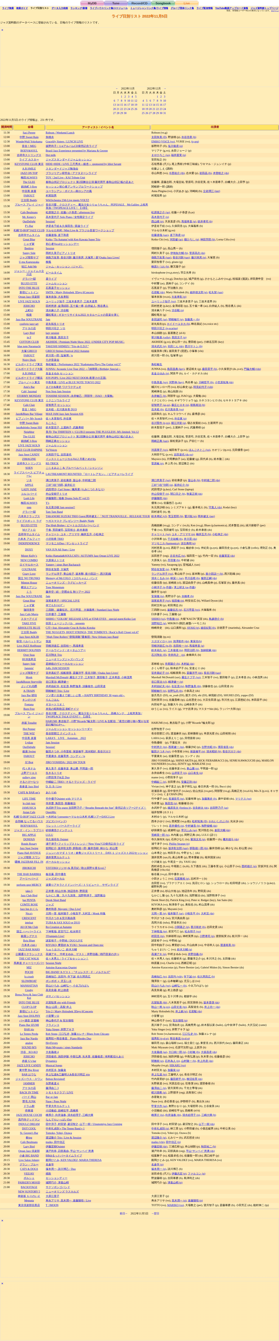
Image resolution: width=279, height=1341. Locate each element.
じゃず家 (29, 243)
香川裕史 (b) (198, 927)
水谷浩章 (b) (188, 137)
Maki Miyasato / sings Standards (64, 1047)
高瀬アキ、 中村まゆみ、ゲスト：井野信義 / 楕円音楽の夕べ (82, 954)
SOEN (29, 467)
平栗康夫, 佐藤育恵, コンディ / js (65, 756)
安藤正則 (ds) (189, 781)
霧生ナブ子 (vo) (191, 677)
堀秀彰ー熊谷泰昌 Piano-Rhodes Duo (68, 1038)
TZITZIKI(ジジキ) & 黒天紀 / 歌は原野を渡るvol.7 (76, 867)
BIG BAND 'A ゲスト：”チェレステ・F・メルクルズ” (78, 972)
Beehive (29, 248)
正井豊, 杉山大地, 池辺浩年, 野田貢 (67, 891)
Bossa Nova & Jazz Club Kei (29, 996)
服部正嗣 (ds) (209, 578)
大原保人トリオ (55, 560)
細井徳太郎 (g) (198, 292)
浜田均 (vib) (175, 976)
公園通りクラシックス (29, 954)
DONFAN (29, 839)
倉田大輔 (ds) (222, 830)
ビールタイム (54, 272)
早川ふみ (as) (189, 830)
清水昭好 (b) (213, 751)
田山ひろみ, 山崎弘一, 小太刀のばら (67, 985)
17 (128, 104)
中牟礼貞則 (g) (160, 1128)
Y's (47, 502)
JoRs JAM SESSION (57, 668)
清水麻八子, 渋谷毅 (57, 310)
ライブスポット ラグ (29, 520)
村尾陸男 (51, 195)
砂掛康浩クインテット (59, 830)
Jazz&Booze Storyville (29, 681)
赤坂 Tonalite (29, 722)
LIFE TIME (29, 798)
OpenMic (51, 812)
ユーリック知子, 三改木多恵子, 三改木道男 (71, 301)
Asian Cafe (29, 812)
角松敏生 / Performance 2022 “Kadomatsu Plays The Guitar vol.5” (83, 364)
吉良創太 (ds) (200, 807)
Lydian (29, 742)
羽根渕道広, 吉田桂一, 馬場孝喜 (65, 645)
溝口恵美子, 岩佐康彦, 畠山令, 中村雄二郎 (71, 480)
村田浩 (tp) (157, 936)
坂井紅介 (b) (181, 484)
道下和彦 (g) (177, 235)
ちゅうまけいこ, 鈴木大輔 (61, 949)
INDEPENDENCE (29, 543)
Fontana (29, 704)
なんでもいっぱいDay (59, 1119)
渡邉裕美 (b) (227, 945)
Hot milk (51, 155)
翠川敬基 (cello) (160, 337)
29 (121, 113)
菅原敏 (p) (157, 463)
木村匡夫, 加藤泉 (56, 1070)
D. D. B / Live (54, 786)
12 (135, 100)
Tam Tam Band (54, 511)
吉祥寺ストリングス (29, 155)
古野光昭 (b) (209, 747)
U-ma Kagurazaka (29, 261)
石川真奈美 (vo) (174, 409)
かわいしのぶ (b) (219, 821)
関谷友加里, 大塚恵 (57, 569)
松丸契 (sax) (216, 292)
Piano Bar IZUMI (29, 1024)
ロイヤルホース (29, 564)
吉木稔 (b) (157, 409)
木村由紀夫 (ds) (160, 686)
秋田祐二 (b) (208, 1146)
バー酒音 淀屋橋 (29, 1020)
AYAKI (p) (193, 627)
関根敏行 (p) (176, 319)
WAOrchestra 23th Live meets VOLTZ (67, 200)
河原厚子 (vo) (159, 449)
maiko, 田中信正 (55, 1142)
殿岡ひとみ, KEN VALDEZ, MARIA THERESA (74, 1160)
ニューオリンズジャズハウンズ (65, 659)
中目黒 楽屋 (29, 191)
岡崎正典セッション (58, 440)
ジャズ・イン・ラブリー (29, 830)
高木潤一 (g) (179, 1200)
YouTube (231, 8)
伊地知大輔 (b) (179, 253)
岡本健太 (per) (206, 516)
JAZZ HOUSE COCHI (29, 1114)
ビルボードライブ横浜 (29, 377)
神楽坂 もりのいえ (29, 1196)
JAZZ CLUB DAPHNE (29, 449)
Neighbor (29, 431)
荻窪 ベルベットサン (29, 641)
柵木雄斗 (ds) (231, 839)
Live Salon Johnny (29, 1160)
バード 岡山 (29, 1096)
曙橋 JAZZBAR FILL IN (29, 861)
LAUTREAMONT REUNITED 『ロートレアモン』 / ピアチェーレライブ (89, 474)
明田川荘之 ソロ (55, 328)
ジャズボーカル (55, 878)
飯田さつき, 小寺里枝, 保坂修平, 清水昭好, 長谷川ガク (78, 751)
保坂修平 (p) (197, 751)
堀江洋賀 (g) (178, 422)
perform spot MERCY (29, 884)
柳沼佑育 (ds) (194, 1078)
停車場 (29, 1110)
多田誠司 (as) (159, 319)
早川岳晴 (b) (192, 578)
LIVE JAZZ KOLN (29, 301)
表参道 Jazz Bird (29, 786)
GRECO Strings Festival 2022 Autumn (67, 350)
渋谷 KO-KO (29, 1052)
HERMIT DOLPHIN (29, 650)
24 (128, 109)
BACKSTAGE (29, 1187)
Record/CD (140, 3)
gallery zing (29, 777)
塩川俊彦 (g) (175, 145)
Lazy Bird (29, 332)
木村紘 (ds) (187, 663)
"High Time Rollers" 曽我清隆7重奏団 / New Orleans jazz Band (82, 636)
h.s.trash (29, 976)
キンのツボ (29, 699)
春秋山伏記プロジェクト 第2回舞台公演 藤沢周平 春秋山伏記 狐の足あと (90, 181)
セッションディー (56, 1178)
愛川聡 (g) (190, 516)
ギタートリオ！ (55, 704)
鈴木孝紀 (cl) (159, 516)
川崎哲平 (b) (206, 382)
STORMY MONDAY (29, 395)
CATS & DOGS (29, 1168)
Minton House (29, 582)
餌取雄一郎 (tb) (199, 848)
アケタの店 (29, 328)
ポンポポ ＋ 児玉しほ (58, 981)
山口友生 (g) (195, 772)
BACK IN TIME (29, 1092)
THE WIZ (29, 733)
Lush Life (29, 498)
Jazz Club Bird (29, 895)
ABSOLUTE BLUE (29, 627)
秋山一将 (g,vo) (160, 1006)
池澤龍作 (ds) (181, 641)
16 (125, 104)
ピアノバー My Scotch (29, 418)
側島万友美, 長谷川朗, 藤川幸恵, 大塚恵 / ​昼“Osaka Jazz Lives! (83, 257)
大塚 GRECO (29, 350)
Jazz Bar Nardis (29, 1038)
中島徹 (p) (173, 618)
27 (114, 113)
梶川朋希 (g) (158, 1092)
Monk (29, 677)
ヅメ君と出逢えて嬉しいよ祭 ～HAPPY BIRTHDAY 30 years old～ (85, 695)
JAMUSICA (29, 807)
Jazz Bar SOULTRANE (29, 319)
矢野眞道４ (52, 1083)
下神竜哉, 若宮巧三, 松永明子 (63, 931)
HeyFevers (52, 1042)
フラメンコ (52, 1024)
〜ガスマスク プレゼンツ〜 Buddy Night (70, 520)
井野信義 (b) (195, 954)
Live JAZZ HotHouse (29, 645)
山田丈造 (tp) (179, 1006)
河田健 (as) (176, 239)
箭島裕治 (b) (197, 404)
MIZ (29, 967)
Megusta (29, 1200)
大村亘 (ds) (207, 913)
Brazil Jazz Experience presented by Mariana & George (77, 150)
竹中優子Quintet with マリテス (64, 798)
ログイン (275, 11)
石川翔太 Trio (54, 654)
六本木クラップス (29, 516)
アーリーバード (29, 878)
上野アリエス (29, 772)
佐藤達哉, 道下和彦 (57, 235)
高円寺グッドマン (29, 1119)
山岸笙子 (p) (179, 772)
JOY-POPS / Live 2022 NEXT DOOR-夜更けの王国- (76, 377)
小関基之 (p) (181, 927)
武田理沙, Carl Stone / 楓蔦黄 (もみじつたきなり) (75, 489)
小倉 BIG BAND (29, 1155)
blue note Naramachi (29, 346)
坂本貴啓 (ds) (211, 1002)
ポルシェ (29, 1178)
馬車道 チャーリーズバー (29, 963)
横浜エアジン (29, 587)
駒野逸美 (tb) (193, 686)
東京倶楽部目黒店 (29, 1205)
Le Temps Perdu (29, 1033)
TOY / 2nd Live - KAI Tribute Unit (65, 177)
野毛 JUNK (29, 1101)
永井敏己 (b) (158, 395)
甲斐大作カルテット (58, 1106)
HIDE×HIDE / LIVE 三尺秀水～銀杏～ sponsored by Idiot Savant (83, 163)
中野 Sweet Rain (29, 137)
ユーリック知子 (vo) (163, 301)
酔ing (29, 1137)
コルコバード (29, 493)
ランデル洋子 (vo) (162, 573)
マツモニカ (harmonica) (165, 543)
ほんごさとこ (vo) (199, 449)
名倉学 (50, 1164)
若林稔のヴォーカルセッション (65, 663)
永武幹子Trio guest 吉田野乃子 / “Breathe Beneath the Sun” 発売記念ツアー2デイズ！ (96, 807)
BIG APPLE (29, 834)
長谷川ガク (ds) (231, 751)
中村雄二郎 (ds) (210, 480)
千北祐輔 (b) (175, 538)
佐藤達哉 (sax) (159, 235)
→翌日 (155, 1213)
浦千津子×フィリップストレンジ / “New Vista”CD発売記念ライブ (85, 843)
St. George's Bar (29, 1132)
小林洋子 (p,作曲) (161, 587)
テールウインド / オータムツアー (66, 650)
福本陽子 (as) (175, 913)
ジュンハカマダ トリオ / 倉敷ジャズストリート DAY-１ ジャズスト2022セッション (97, 852)
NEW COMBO (29, 560)
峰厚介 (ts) (157, 1114)
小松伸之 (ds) (220, 534)
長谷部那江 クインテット (61, 733)
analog (29, 1042)
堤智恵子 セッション (58, 404)
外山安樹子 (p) (160, 493)
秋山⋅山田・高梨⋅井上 (59, 1006)
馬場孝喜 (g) (188, 221)
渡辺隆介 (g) (158, 1137)
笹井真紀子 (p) (160, 672)
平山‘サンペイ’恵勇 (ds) (200, 1150)
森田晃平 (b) (209, 368)
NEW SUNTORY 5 (29, 1191)
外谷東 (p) (180, 418)
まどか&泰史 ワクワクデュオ (63, 386)
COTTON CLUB (29, 341)
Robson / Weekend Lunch (60, 132)
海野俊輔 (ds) (209, 825)
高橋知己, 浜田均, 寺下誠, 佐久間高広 (68, 976)
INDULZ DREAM (29, 1124)
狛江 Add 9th (29, 266)
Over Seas (29, 654)
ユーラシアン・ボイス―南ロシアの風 (69, 191)
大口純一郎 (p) (177, 1052)
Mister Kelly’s (29, 555)
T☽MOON (52, 1205)
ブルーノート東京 (29, 382)
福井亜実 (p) (178, 155)
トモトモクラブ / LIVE (59, 1092)
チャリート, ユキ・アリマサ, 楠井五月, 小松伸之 (75, 534)
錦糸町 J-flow (29, 186)
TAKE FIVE (29, 623)
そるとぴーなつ (29, 781)
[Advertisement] (116, 60)
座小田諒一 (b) (214, 573)
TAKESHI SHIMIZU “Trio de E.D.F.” (67, 346)
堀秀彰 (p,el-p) (159, 1038)
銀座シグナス (29, 936)
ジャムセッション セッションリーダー (69, 729)
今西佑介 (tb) (176, 173)
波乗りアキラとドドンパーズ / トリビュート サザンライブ (82, 884)
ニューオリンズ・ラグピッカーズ (66, 582)
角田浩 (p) (171, 803)
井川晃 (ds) (190, 538)
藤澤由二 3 (52, 1088)
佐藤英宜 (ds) (227, 555)
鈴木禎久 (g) (158, 650)
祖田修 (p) (178, 600)
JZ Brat (29, 762)
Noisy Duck (29, 359)
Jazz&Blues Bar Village (29, 413)
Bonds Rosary (29, 843)
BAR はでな (29, 1074)
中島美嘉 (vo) (159, 382)
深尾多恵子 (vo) (160, 600)
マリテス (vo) (243, 798)
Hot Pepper (29, 729)
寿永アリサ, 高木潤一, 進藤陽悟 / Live (68, 1200)
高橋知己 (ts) (159, 976)
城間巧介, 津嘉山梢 (57, 1182)
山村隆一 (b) (188, 1060)
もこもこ (51, 422)
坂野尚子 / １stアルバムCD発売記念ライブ (71, 145)
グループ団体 (182, 8)
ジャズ (50, 904)
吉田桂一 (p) (180, 645)
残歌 (48, 1173)
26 (135, 109)
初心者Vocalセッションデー (62, 243)
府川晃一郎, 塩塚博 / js (59, 355)
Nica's (29, 913)
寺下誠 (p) (190, 976)
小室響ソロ (52, 1015)
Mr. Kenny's (29, 217)
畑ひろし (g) (191, 239)
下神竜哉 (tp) (159, 931)
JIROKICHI (29, 867)
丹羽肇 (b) (174, 560)
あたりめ (51, 792)
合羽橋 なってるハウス (29, 821)
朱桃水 (50, 137)
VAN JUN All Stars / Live (60, 549)
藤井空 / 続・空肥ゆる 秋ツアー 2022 (68, 591)
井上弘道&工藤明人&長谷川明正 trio (68, 1074)
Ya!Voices (51, 449)
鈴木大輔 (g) (184, 949)
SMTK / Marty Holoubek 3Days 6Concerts (70, 292)
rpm (29, 507)
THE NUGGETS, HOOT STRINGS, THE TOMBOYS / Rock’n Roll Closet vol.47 (92, 632)
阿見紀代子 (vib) (203, 386)
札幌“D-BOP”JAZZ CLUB (29, 230)
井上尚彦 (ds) (205, 1060)
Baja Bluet (29, 940)
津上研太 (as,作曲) (185, 587)
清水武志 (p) (158, 346)
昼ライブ (51, 278)
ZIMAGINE (29, 458)
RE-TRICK (52, 463)
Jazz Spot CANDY (29, 454)
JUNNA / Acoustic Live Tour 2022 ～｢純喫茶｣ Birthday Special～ (83, 368)
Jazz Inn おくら (29, 909)
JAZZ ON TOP (29, 173)
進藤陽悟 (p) (195, 1200)
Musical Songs (54, 1065)
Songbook (163, 3)
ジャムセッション (56, 283)
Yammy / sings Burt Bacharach (63, 564)
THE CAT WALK (29, 958)
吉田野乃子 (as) (219, 807)
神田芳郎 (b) (207, 239)
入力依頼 (60, 8)
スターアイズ (29, 618)
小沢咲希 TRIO (55, 538)
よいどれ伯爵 (29, 686)
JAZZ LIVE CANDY (29, 1065)
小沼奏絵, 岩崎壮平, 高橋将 (62, 1110)
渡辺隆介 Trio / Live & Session (63, 1137)
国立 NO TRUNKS (29, 578)
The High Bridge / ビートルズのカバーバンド (72, 525)
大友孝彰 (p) (178, 296)
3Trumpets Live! (55, 936)
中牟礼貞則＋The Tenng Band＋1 (65, 1128)
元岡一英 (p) (158, 913)
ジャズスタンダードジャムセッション (69, 159)
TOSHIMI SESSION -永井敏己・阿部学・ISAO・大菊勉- (80, 395)
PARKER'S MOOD (29, 1182)
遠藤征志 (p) (174, 609)
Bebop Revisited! (55, 1078)
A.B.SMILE (29, 168)
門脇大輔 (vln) (252, 368)
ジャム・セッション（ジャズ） (65, 266)
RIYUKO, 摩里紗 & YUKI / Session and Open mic (75, 945)
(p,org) (195, 141)
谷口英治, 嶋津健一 (57, 681)
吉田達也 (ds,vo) (183, 454)
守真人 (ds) (215, 507)
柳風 (48, 261)
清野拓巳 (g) (158, 623)
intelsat (29, 922)
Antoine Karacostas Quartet (61, 967)
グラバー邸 (29, 278)
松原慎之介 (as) (160, 212)
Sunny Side (29, 253)
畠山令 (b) (194, 480)
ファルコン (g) (196, 1173)
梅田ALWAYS (29, 177)
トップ (264, 8)
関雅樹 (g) (157, 1060)
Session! (50, 221)
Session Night (53, 963)
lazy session (52, 332)
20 (114, 109)
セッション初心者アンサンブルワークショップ (74, 186)
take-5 (29, 891)
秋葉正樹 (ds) (194, 493)
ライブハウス (109, 8)
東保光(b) (196, 641)
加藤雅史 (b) (209, 798)
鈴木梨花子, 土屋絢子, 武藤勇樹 (65, 427)
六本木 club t (29, 945)
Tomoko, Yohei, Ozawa (59, 1132)
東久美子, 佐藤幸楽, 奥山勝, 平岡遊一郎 (69, 768)
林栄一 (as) (176, 578)
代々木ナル (29, 768)
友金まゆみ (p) (160, 373)
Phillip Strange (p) (179, 843)
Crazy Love (29, 573)
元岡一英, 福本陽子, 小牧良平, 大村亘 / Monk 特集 (76, 913)
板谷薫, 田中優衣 (56, 874)
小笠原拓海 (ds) (224, 382)
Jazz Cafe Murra (29, 614)
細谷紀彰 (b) (208, 627)
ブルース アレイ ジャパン (29, 206)
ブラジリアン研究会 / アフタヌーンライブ (71, 173)
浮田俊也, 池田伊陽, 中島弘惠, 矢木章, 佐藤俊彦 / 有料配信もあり (85, 1056)
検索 (8, 8)
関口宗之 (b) (177, 493)
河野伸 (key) (176, 382)
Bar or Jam (52, 1096)
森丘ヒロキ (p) (180, 404)
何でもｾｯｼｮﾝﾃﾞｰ (55, 605)
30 (125, 113)
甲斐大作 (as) (159, 1106)
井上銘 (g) (181, 1011)
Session (50, 248)
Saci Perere (29, 132)
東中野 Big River (29, 1070)
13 (114, 104)
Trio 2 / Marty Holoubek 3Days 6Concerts (69, 1011)
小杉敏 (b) (193, 1052)
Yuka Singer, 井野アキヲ (60, 1029)
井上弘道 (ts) (159, 1074)
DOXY (29, 549)
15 (121, 104)
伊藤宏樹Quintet (55, 1146)
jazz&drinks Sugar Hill (29, 427)
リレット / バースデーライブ (63, 825)
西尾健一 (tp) (176, 747)
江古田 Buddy (29, 200)
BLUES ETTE (29, 283)
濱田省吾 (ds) (226, 747)
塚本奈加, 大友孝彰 (57, 296)
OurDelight (29, 221)
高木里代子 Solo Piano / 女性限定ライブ (69, 217)
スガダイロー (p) (161, 641)
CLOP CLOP (29, 1006)
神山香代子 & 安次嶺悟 (60, 1020)
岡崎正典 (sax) (159, 440)
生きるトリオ (54, 772)
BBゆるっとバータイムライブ (64, 1155)
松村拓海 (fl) (199, 821)
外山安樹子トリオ (56, 493)
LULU (49, 834)
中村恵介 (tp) (159, 747)
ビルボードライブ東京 (29, 364)
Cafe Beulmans (29, 212)
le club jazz (29, 803)
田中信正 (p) (173, 1142)
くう (29, 591)
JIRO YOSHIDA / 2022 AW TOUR (65, 762)
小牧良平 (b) (192, 913)
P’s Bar (29, 225)
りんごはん (52, 699)
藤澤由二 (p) (158, 1088)
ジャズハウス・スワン (29, 1078)
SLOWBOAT (29, 981)
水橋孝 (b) (188, 596)
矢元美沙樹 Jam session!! (60, 507)
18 (132, 104)
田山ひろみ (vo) (160, 985)
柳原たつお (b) (160, 266)
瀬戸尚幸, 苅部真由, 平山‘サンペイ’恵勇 (70, 1150)
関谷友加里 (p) (160, 569)
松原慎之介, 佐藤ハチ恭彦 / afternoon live (70, 212)
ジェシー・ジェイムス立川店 (29, 272)
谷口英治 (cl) (159, 681)
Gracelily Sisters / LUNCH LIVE (64, 141)
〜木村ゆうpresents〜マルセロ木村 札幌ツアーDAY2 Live (80, 816)
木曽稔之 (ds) (221, 173)
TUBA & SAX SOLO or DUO (63, 922)
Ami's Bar (29, 386)
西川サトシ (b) (193, 346)
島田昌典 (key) (176, 368)
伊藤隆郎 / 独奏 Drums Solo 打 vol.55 (68, 498)
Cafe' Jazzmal (29, 391)
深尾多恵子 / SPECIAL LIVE (63, 600)
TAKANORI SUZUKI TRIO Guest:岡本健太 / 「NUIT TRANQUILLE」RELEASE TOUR (98, 516)
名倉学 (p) (157, 1164)
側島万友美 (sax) (161, 257)
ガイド (22, 8)
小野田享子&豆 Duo (58, 777)
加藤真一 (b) (192, 319)
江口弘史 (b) (189, 1033)
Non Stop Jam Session (58, 391)
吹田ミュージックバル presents (65, 623)
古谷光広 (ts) (177, 555)
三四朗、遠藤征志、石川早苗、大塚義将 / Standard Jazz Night (82, 609)
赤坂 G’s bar (29, 1060)
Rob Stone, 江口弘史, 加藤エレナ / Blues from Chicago (77, 1033)
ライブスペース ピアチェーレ (29, 474)
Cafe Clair (29, 404)
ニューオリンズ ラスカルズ (62, 1191)
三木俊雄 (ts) (175, 650)
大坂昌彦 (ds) (209, 1052)
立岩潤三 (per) (211, 191)
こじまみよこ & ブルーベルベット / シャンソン (74, 467)
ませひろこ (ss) (160, 155)
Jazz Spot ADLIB (29, 636)
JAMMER (29, 1083)
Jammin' (29, 668)
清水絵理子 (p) (191, 1114)
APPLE (29, 484)
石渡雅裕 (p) (181, 878)
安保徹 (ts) (157, 596)
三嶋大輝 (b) (208, 1114)
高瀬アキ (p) (158, 954)
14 (118, 104)
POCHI (29, 972)
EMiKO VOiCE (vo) (163, 141)
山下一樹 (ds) (206, 1124)
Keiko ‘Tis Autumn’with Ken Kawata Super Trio (73, 239)
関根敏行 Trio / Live (57, 690)
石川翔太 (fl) (158, 654)
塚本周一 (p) (158, 1168)
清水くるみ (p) (160, 578)
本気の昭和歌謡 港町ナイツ (62, 708)
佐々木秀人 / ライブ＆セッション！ (67, 958)
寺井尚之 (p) (176, 654)
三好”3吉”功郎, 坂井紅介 (60, 484)
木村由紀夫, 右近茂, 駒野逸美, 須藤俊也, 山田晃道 (76, 686)
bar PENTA (28, 900)
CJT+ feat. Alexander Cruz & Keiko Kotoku (70, 627)
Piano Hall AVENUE (29, 852)
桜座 (29, 314)
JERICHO (29, 305)
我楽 (48, 641)
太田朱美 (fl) (158, 137)
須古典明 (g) (188, 543)
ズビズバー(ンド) (56, 821)
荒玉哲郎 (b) (175, 516)
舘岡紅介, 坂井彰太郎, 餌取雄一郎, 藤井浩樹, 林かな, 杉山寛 (82, 848)
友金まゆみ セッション (60, 373)
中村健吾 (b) (192, 825)
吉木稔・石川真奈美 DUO (61, 409)
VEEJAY (29, 1173)
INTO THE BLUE (29, 287)
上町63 (29, 310)
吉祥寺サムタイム (29, 235)
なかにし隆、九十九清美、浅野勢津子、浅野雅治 (75, 895)
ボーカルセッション (58, 861)
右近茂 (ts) (177, 686)
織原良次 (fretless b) (179, 807)
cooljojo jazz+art (29, 323)
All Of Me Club (29, 927)
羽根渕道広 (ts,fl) (161, 645)
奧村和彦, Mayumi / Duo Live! (63, 909)
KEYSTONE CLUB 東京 (29, 163)
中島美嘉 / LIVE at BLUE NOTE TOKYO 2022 (73, 382)
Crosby (29, 990)
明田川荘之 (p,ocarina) (164, 328)
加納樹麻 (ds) (208, 650)
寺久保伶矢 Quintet (57, 839)
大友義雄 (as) (159, 1052)
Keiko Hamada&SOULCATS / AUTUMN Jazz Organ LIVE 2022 (83, 555)
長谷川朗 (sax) (181, 257)
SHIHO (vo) (158, 618)
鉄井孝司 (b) (205, 221)
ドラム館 (29, 1106)
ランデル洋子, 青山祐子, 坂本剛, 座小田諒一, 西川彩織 (78, 573)
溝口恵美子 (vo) (160, 480)
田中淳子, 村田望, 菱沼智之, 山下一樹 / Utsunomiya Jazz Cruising (84, 1124)
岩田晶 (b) (205, 173)
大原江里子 (52, 1196)
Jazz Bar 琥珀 (29, 695)
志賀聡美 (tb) (159, 1002)
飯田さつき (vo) (160, 751)
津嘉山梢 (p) (175, 1182)
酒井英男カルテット (58, 857)
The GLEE (29, 181)
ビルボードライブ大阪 (29, 368)
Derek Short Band (56, 900)
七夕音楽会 (52, 359)
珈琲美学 (29, 609)
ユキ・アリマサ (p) (183, 534)
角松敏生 (156, 364)
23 (125, 109)
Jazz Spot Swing (29, 848)
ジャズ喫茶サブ (29, 257)
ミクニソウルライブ (58, 400)
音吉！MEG (29, 145)
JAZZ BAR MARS (29, 949)
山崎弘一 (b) (179, 985)
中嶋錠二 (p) (158, 781)
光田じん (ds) (175, 346)
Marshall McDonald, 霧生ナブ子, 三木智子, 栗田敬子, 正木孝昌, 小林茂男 (89, 677)
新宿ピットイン (29, 292)
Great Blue (29, 239)
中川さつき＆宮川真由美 (61, 918)
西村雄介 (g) (249, 866)
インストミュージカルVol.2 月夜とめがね (71, 458)
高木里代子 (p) (160, 217)
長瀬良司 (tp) (176, 798)
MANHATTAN (29, 985)
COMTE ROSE (29, 904)
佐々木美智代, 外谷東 (58, 418)
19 (135, 104)
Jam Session (52, 742)
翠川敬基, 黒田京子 (57, 337)
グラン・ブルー (29, 1164)
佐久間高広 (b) (206, 976)
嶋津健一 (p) (175, 681)
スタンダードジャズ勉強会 (62, 168)
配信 (204, 8)
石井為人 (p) (172, 1060)
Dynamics (51, 1060)
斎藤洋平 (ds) (194, 672)
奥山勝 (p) (193, 768)
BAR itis (29, 1029)
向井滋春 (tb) (173, 1114)
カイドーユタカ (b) (178, 323)
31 (164, 113)
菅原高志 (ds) (197, 253)
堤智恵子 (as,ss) (160, 404)
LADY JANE (29, 489)
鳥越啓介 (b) (216, 618)
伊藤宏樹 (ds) (159, 1146)
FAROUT (29, 195)
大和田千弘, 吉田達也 (58, 454)
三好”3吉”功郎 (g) (162, 484)
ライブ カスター (29, 159)
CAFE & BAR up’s (29, 792)
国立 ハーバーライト (29, 931)
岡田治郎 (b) (191, 650)
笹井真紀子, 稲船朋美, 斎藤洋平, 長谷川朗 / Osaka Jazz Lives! (82, 672)
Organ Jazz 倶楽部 (29, 296)
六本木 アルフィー (29, 538)
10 (128, 100)
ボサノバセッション (58, 996)
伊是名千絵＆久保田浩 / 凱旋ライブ (67, 225)
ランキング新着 (78, 8)
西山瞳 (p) (157, 221)
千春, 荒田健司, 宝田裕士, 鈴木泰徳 (67, 529)
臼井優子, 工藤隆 (56, 614)
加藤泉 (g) (174, 1070)
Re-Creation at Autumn (59, 927)
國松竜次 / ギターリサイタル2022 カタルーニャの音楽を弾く (82, 314)
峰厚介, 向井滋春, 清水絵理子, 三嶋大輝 (69, 1114)
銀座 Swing (29, 751)
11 (132, 100)
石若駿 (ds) (157, 292)
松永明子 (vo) (193, 931)
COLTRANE (29, 569)
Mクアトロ (29, 529)
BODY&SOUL (29, 150)
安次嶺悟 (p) (180, 1020)
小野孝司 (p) (207, 936)
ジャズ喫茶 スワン (29, 857)
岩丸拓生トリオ (55, 323)
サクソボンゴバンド (58, 1187)
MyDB (92, 3)
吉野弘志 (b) (175, 690)
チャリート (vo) (160, 534)
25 (132, 109)
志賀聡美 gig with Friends (61, 1002)
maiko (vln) (157, 1142)
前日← (124, 1213)
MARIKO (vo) (175, 1205)
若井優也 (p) (176, 825)
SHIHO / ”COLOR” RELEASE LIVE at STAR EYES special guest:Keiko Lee (91, 618)
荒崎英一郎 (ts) (160, 834)
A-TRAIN (29, 690)
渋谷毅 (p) (178, 310)
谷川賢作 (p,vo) (160, 422)
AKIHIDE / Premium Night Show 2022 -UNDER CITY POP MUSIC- (85, 341)
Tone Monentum (55, 587)
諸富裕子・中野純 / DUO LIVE (64, 940)
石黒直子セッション (58, 287)
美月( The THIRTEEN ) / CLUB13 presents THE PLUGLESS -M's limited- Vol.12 (92, 431)
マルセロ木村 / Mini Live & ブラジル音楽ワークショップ (80, 230)
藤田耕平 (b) (177, 1078)
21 (118, 109)
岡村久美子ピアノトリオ (61, 253)
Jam (48, 319)
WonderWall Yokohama (29, 141)
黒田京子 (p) (179, 337)
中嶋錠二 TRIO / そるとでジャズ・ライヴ (71, 781)
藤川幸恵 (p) (198, 257)
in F (29, 337)
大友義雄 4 (52, 1052)
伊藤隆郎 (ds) (159, 498)
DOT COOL (29, 1128)
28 (118, 113)
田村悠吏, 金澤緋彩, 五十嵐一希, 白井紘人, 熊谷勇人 (77, 305)
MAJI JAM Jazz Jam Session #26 (64, 413)
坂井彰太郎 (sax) (178, 848)
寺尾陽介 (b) (172, 663)
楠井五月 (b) (203, 534)
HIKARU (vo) (178, 1065)
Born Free (29, 708)
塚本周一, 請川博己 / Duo (61, 1168)
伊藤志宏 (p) (179, 1173)
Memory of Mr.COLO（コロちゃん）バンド (72, 578)
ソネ (29, 480)
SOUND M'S (29, 1047)
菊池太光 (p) (197, 839)
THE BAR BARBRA (29, 874)
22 (121, 109)
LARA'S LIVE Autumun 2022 (66, 738)
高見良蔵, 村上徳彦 (57, 990)
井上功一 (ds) (212, 1006)
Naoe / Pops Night (56, 1101)
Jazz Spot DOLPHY (29, 1015)
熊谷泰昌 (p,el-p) (180, 1038)
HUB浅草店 (29, 659)
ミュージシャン (149, 8)
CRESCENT (29, 918)
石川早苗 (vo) (191, 609)
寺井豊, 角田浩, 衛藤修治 (61, 803)
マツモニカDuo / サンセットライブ (67, 543)
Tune (115, 3)
